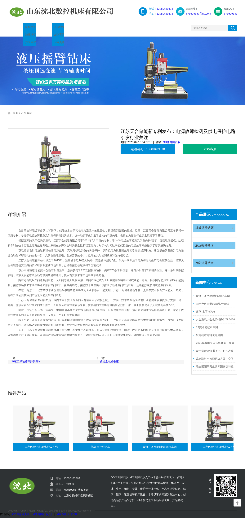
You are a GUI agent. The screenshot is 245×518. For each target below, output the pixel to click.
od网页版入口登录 (67, 510)
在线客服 (210, 145)
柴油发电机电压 (109, 357)
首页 (15, 109)
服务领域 (116, 27)
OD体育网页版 (171, 138)
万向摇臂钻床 (204, 259)
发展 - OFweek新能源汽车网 (213, 292)
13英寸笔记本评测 (207, 323)
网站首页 (18, 27)
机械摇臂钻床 (204, 224)
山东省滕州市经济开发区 (78, 491)
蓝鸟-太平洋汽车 (206, 307)
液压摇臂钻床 (204, 241)
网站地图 (165, 27)
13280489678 (165, 8)
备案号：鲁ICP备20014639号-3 (75, 507)
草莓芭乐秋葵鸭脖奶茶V (25, 357)
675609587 (230, 13)
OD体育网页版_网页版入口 (34, 507)
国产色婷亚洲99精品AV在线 (212, 299)
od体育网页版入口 (43, 510)
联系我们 (141, 27)
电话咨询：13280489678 (148, 145)
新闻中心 (67, 27)
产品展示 (43, 27)
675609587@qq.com (198, 13)
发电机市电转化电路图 (209, 331)
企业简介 (92, 27)
